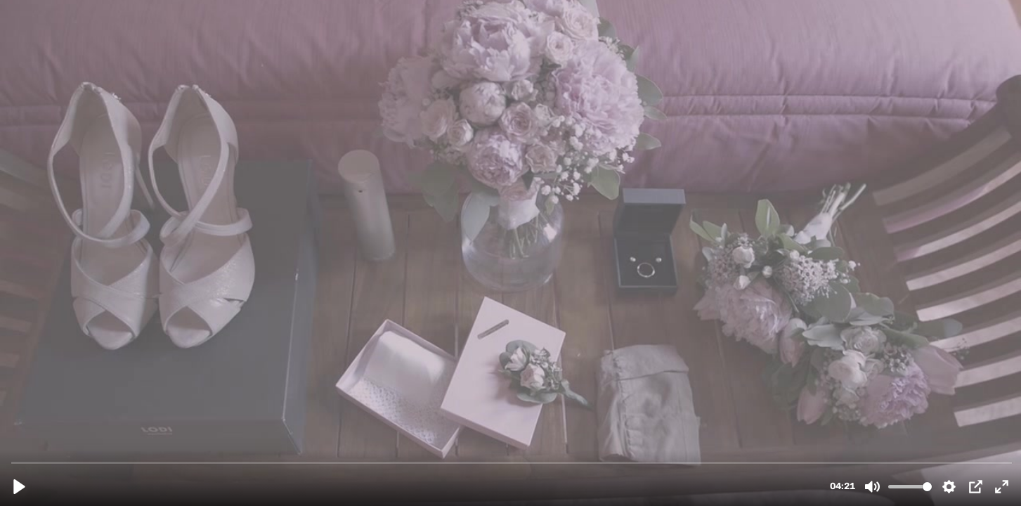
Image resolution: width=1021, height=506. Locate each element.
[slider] (512, 462)
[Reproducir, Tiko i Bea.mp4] (19, 486)
